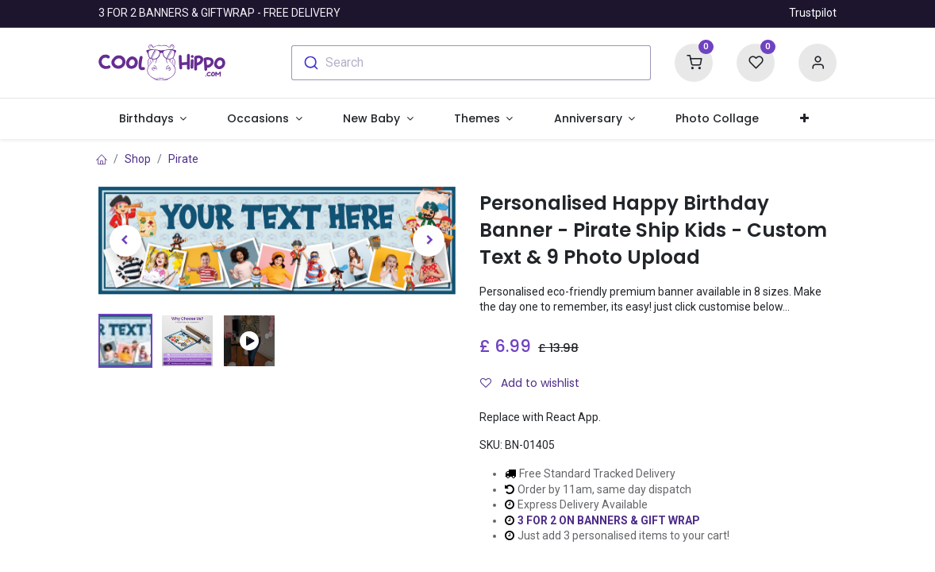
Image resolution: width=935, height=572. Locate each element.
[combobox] (471, 62)
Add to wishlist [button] (529, 383)
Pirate (183, 159)
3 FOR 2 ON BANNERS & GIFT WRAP (609, 520)
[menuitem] (717, 119)
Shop (138, 159)
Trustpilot (813, 12)
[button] (804, 119)
